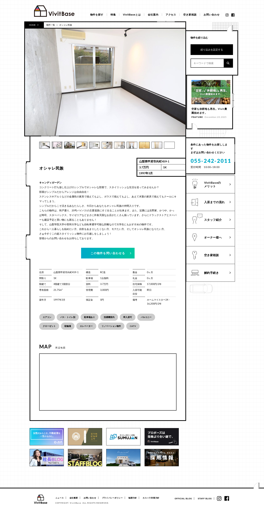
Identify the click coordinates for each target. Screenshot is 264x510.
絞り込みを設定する (212, 49)
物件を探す (96, 14)
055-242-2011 (211, 159)
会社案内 (153, 14)
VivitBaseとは (132, 14)
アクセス (171, 14)
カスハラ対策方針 (157, 498)
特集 (113, 14)
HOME (34, 24)
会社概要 (75, 498)
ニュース (59, 498)
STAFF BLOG (203, 499)
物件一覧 (50, 25)
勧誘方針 (138, 498)
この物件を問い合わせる (108, 253)
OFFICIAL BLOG (181, 499)
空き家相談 (189, 14)
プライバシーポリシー (116, 498)
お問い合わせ (211, 14)
